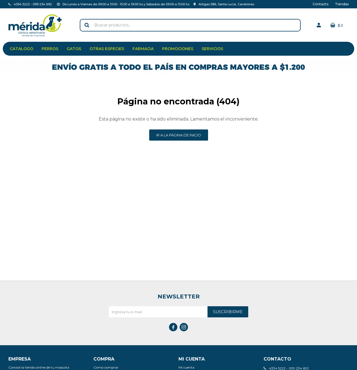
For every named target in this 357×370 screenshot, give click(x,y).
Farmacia (143, 48)
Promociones (177, 48)
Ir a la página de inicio (178, 135)
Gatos (74, 48)
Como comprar (106, 367)
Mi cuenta (186, 367)
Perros (50, 48)
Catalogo (21, 48)
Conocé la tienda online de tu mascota (38, 367)
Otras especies (107, 48)
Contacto (321, 4)
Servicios (212, 48)
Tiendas (342, 4)
